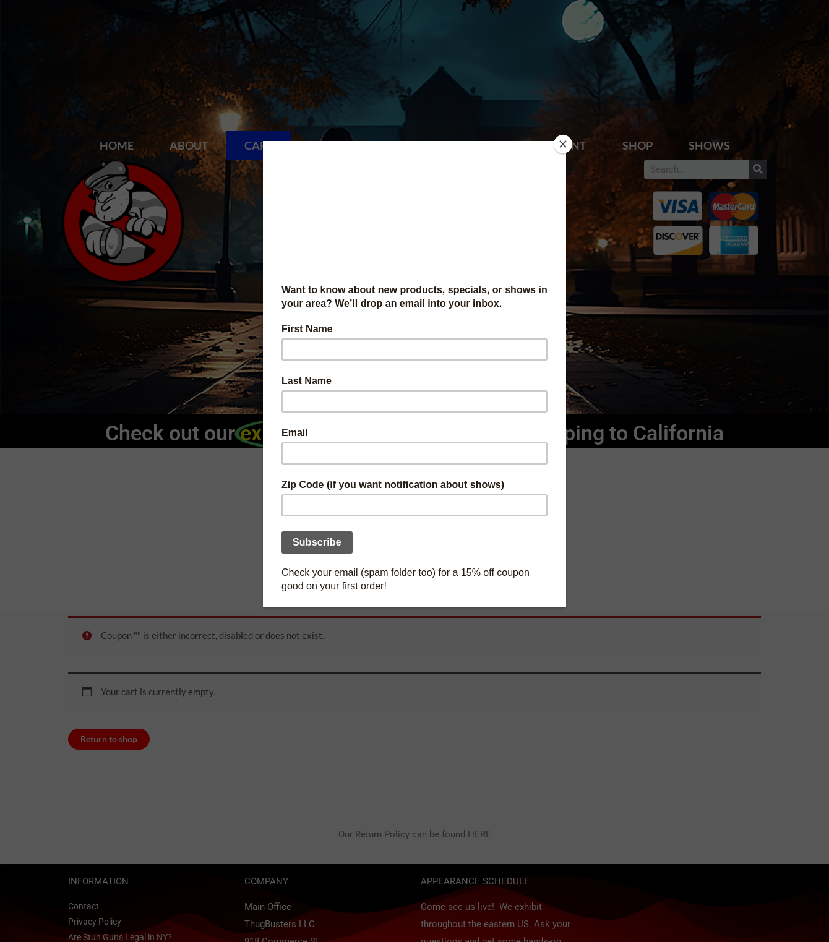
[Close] (563, 144)
